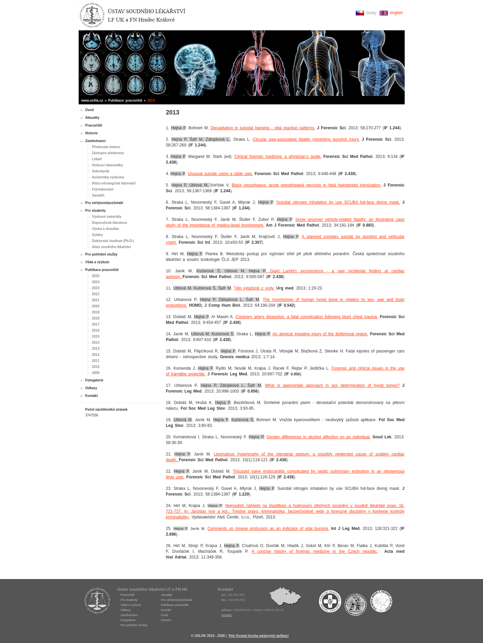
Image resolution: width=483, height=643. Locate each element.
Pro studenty (95, 210)
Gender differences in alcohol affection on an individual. (318, 437)
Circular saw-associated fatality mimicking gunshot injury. (306, 139)
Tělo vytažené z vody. (254, 288)
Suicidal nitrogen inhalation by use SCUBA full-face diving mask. (338, 202)
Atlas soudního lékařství (111, 247)
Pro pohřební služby (101, 254)
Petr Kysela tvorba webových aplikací (258, 636)
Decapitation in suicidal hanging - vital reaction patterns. (263, 128)
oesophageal (292, 185)
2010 (95, 367)
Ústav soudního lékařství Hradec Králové (132, 15)
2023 (95, 288)
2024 (95, 282)
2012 (95, 355)
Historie (91, 133)
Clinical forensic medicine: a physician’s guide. (277, 156)
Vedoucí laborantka (107, 165)
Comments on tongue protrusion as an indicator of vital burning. (268, 528)
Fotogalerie (94, 380)
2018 (95, 318)
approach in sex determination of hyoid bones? (351, 385)
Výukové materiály (107, 216)
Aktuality (92, 118)
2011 (95, 361)
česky (371, 12)
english (396, 12)
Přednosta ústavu (106, 147)
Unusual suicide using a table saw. (220, 173)
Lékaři (97, 159)
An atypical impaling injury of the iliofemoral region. (320, 334)
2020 (95, 306)
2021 (95, 300)
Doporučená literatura (109, 223)
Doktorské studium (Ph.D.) (113, 241)
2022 (95, 294)
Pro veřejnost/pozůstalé (104, 203)
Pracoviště (94, 125)
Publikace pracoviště (102, 270)
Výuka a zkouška (105, 229)
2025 (95, 276)
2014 (95, 342)
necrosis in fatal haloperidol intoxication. (342, 185)
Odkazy (91, 388)
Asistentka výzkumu (108, 177)
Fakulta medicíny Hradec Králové (381, 603)
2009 (95, 373)
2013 (95, 348)
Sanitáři (98, 195)
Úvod (89, 110)
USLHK (97, 600)
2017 (95, 324)
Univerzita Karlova (356, 605)
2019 (95, 312)
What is (274, 385)
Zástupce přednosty (108, 153)
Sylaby (97, 235)
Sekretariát (101, 171)
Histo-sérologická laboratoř (114, 183)
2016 (95, 330)
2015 (95, 336)
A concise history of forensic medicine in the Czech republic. (315, 551)
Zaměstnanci (95, 141)
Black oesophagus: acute (256, 185)
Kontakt (91, 396)
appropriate (293, 385)
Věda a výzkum (97, 262)
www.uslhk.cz (92, 100)
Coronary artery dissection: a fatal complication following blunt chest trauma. (307, 316)
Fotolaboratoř (103, 189)
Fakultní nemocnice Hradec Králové (330, 603)
